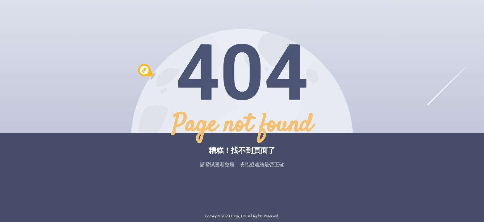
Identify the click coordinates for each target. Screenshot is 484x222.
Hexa (235, 216)
